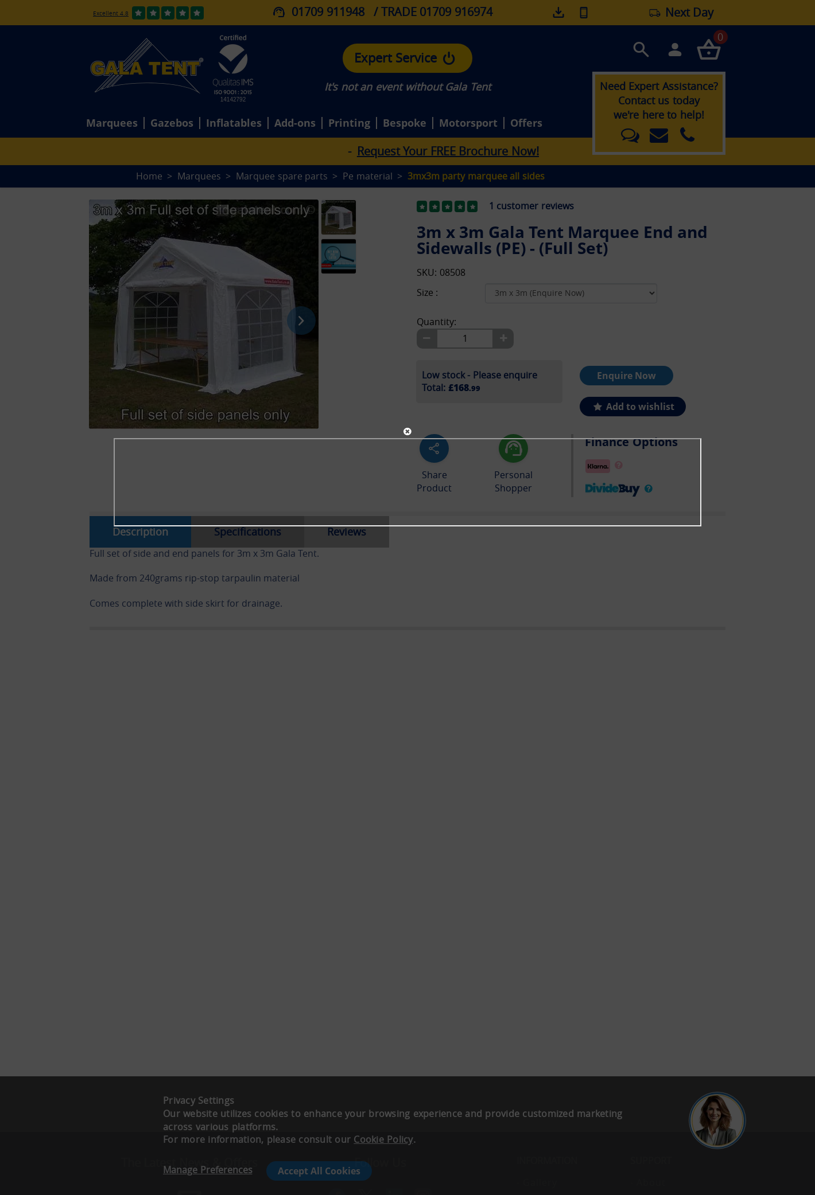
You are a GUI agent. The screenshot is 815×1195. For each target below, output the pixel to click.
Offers (526, 123)
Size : (427, 293)
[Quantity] (465, 339)
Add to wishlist (632, 406)
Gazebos (171, 123)
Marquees (112, 123)
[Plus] (503, 339)
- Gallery (537, 1182)
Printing (349, 123)
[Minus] (426, 339)
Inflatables (234, 123)
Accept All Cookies (319, 1171)
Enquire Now (626, 375)
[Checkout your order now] (708, 49)
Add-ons (295, 123)
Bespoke (404, 123)
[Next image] (301, 320)
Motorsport (468, 123)
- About (648, 1182)
